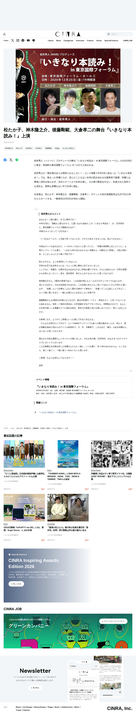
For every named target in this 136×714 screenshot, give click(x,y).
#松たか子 (19, 151)
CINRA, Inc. (119, 710)
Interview (80, 43)
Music (18, 709)
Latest (51, 43)
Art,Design (27, 709)
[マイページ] (8, 35)
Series (99, 43)
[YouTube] (28, 43)
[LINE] (33, 43)
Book (57, 709)
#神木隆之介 (9, 151)
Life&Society (66, 709)
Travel (18, 712)
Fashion (26, 712)
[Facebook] (23, 43)
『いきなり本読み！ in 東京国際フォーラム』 (58, 415)
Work (77, 709)
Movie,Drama (40, 709)
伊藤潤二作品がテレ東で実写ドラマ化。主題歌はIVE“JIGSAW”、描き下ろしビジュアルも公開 (111, 479)
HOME (6, 431)
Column (90, 43)
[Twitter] (12, 43)
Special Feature (111, 43)
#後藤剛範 (48, 151)
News (58, 43)
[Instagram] (17, 43)
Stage (12, 431)
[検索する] (104, 35)
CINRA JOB (127, 43)
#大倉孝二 (38, 151)
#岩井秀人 (29, 151)
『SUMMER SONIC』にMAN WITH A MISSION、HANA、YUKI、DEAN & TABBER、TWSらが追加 (63, 479)
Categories (68, 43)
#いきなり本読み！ (68, 151)
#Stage (57, 151)
